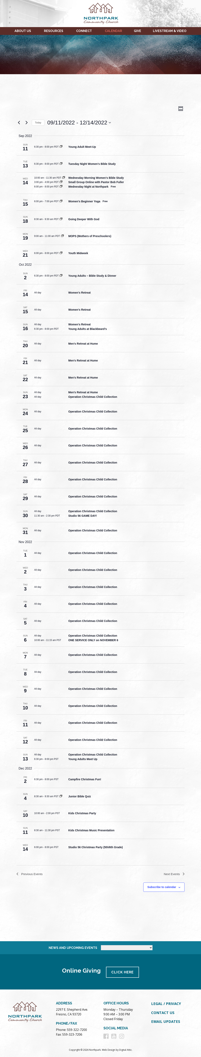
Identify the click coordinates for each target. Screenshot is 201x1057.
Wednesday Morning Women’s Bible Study (96, 177)
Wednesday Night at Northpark (88, 186)
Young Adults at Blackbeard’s (87, 328)
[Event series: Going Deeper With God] (61, 219)
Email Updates (165, 1021)
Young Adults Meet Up (82, 759)
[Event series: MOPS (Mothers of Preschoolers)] (62, 236)
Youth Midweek (78, 253)
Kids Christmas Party (82, 813)
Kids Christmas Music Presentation (91, 830)
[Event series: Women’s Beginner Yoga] (61, 201)
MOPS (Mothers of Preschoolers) (89, 236)
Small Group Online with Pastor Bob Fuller (96, 182)
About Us (23, 31)
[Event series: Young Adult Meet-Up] (61, 146)
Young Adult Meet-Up (82, 146)
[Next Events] (26, 122)
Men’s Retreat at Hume (83, 343)
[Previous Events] (18, 122)
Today (38, 122)
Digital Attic (125, 1049)
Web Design (108, 1049)
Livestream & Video (169, 31)
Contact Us (162, 1012)
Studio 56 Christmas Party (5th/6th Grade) (95, 847)
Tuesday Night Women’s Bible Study (92, 163)
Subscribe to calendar (161, 887)
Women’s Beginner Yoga (84, 201)
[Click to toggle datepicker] (79, 123)
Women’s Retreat (79, 292)
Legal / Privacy (166, 1003)
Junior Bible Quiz (79, 796)
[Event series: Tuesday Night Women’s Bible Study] (61, 163)
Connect (84, 31)
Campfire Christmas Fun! (84, 779)
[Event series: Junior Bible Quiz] (60, 796)
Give (137, 31)
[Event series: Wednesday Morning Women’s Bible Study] (63, 177)
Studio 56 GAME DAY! (82, 515)
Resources (53, 31)
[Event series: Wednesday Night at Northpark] (61, 186)
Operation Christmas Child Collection (92, 396)
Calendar (113, 31)
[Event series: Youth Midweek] (61, 253)
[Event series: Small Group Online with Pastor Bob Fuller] (61, 182)
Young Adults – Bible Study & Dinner (92, 275)
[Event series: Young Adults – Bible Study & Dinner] (61, 275)
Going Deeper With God (83, 219)
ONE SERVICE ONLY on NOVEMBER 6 (93, 640)
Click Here (123, 972)
